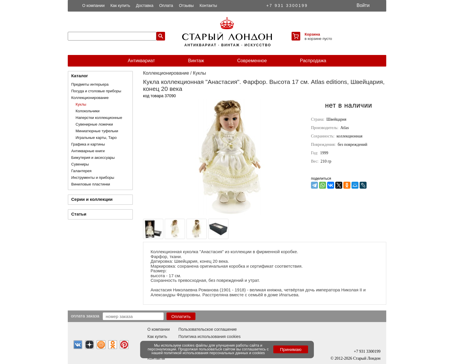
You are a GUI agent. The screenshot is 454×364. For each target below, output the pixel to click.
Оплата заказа (85, 315)
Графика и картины (88, 144)
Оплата (166, 5)
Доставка (144, 5)
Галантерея (81, 171)
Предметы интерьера (90, 84)
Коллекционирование (90, 97)
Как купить (120, 5)
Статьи (78, 214)
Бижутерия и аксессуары (93, 157)
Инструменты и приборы (92, 177)
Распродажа (313, 60)
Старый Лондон (366, 358)
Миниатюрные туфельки (97, 131)
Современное (252, 60)
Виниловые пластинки (90, 184)
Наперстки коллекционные (99, 117)
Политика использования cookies (209, 336)
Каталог (79, 75)
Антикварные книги (88, 151)
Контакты (208, 5)
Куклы (81, 104)
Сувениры (80, 164)
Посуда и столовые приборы (96, 91)
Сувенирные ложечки (94, 124)
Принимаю (290, 349)
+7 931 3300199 (287, 5)
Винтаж (196, 60)
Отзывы (186, 5)
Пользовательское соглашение (207, 329)
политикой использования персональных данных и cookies (214, 353)
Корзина (312, 34)
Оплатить (181, 316)
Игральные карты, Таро (96, 137)
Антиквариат (141, 60)
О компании (93, 5)
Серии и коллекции (92, 199)
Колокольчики (88, 111)
